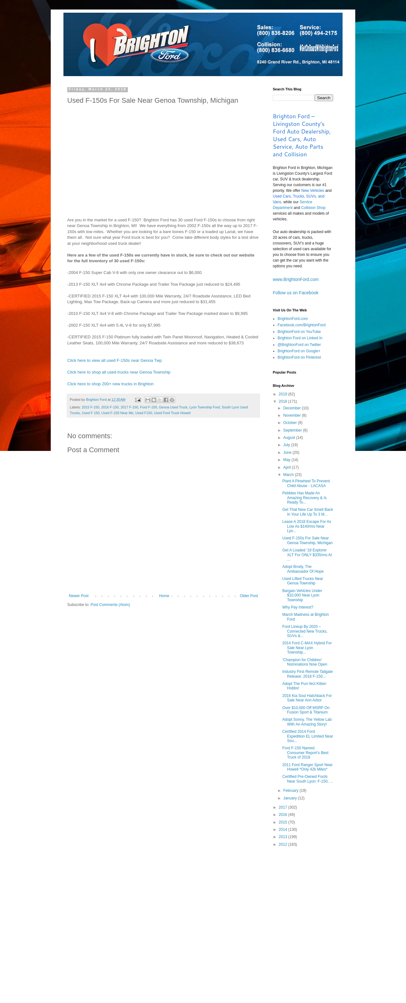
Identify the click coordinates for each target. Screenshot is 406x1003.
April (287, 467)
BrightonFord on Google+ (299, 351)
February (291, 790)
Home (164, 596)
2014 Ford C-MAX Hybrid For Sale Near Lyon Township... (307, 648)
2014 (283, 829)
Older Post (249, 596)
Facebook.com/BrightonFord (301, 325)
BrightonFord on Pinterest (299, 357)
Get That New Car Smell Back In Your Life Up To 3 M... (307, 511)
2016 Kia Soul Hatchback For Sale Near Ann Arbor (307, 698)
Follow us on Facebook (295, 292)
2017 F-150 (129, 407)
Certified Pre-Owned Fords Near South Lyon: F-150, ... (307, 778)
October (290, 422)
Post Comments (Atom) (110, 604)
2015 (283, 822)
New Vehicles (312, 190)
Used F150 (143, 413)
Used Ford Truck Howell (172, 413)
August (289, 437)
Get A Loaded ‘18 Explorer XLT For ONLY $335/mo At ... (307, 555)
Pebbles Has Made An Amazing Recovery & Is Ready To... (304, 498)
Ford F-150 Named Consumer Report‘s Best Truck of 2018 (305, 752)
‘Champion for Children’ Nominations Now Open (304, 662)
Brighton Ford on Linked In (300, 338)
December (292, 408)
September (293, 430)
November (292, 415)
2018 (283, 401)
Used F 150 (91, 413)
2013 (283, 837)
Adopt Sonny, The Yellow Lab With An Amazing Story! (307, 721)
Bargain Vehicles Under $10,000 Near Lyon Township (302, 595)
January (290, 798)
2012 (283, 844)
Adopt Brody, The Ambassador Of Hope (303, 568)
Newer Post (78, 596)
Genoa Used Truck (173, 407)
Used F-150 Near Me (118, 413)
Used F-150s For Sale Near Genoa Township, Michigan (307, 540)
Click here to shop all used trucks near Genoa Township (118, 372)
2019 (283, 394)
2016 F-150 (110, 407)
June (287, 452)
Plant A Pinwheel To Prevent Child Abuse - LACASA (306, 483)
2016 (283, 814)
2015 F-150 (90, 407)
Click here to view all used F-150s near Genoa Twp (114, 360)
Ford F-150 (148, 407)
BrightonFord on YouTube (299, 331)
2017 (283, 807)
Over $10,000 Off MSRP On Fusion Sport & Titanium (306, 710)
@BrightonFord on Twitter (299, 344)
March (289, 474)
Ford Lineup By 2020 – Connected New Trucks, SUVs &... (304, 631)
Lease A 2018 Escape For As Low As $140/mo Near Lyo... (306, 526)
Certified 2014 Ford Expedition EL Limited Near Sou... (307, 736)
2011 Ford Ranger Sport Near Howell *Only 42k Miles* (307, 767)
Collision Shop (313, 207)
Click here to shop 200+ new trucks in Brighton (110, 383)
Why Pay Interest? (297, 607)
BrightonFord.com (293, 318)
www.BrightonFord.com (296, 279)
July (287, 445)
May (287, 460)
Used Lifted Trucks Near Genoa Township (302, 580)
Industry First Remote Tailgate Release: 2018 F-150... (307, 673)
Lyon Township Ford (204, 407)
